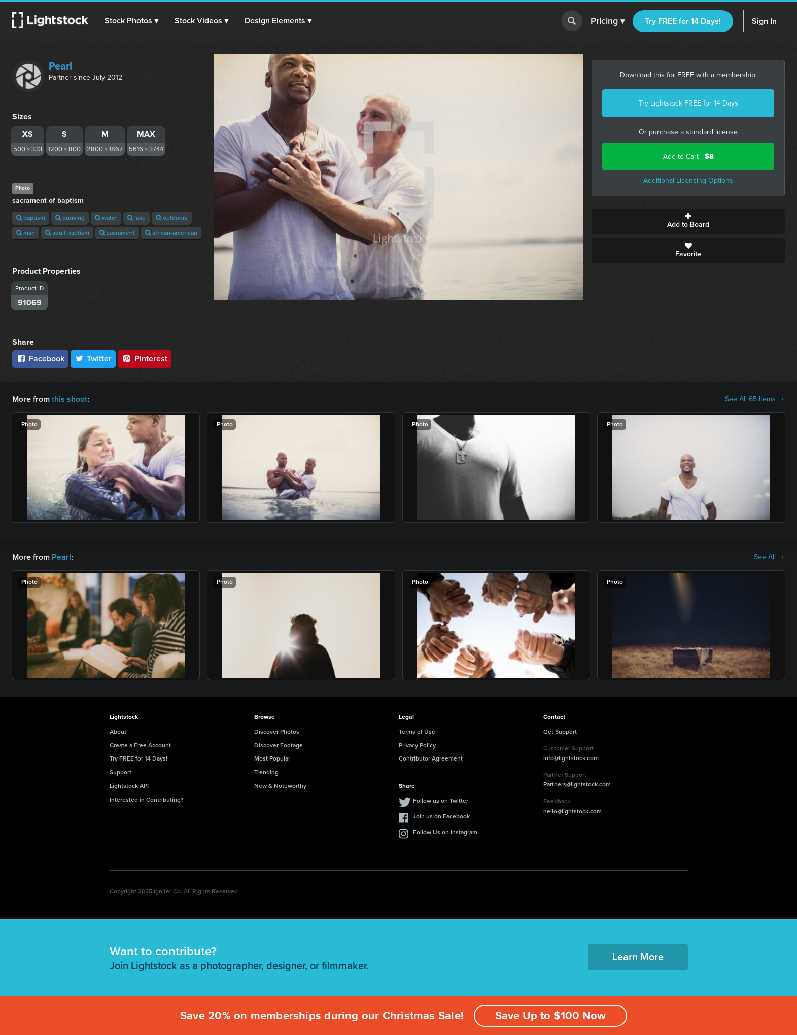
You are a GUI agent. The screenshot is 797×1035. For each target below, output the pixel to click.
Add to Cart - (688, 156)
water (106, 217)
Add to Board (688, 221)
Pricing (608, 21)
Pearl (60, 66)
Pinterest (144, 358)
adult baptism (67, 232)
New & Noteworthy (280, 785)
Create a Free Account (140, 745)
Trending (266, 772)
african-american (171, 232)
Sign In (764, 21)
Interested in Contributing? (147, 799)
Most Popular (272, 758)
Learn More (638, 956)
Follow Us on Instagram (445, 832)
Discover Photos (276, 731)
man (25, 232)
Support (120, 772)
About (118, 731)
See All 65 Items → (755, 399)
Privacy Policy (417, 745)
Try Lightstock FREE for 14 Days (688, 103)
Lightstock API (129, 785)
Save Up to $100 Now (550, 1015)
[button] (131, 21)
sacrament (117, 232)
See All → (769, 557)
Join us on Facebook (441, 816)
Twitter (93, 358)
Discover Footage (278, 745)
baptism (30, 217)
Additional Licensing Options (688, 180)
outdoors (172, 217)
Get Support (560, 731)
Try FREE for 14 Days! (683, 21)
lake (136, 217)
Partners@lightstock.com (577, 784)
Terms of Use (417, 731)
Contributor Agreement (431, 758)
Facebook (40, 358)
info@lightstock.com (571, 758)
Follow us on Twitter (440, 800)
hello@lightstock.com (572, 811)
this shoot (69, 399)
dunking (70, 217)
